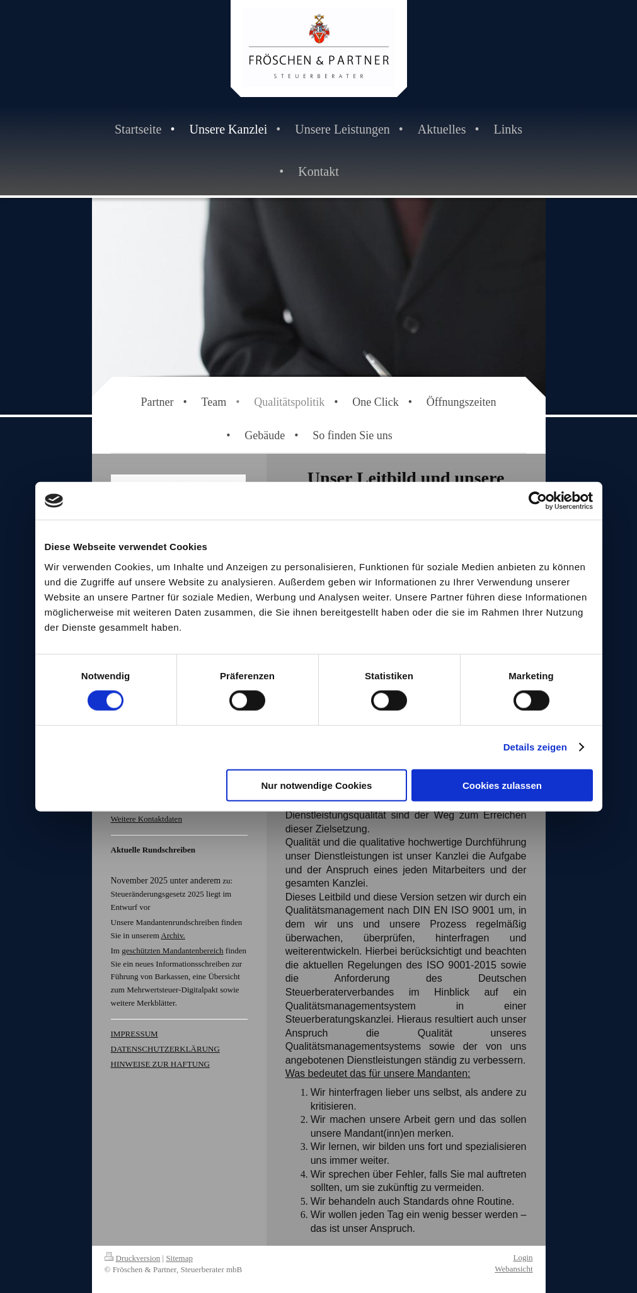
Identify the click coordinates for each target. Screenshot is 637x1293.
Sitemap (179, 1258)
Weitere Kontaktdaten (146, 819)
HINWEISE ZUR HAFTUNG (160, 1064)
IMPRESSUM (134, 1033)
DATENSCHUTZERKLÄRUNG (165, 1049)
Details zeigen (535, 747)
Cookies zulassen (502, 784)
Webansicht (513, 1268)
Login (522, 1257)
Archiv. (173, 935)
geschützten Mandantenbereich (172, 950)
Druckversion (133, 1258)
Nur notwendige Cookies (316, 784)
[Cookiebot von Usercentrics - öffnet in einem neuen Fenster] (538, 500)
